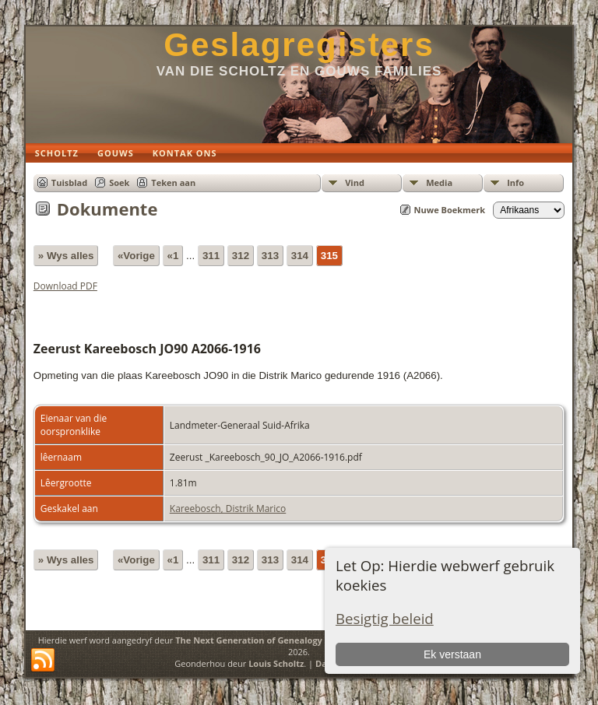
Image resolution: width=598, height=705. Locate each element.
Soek (119, 182)
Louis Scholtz (276, 663)
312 (240, 255)
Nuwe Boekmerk (450, 210)
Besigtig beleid (385, 618)
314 (299, 255)
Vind (354, 182)
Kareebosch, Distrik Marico (228, 508)
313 (270, 255)
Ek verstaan (452, 654)
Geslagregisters (299, 44)
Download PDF (65, 286)
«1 (173, 255)
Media (439, 182)
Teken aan (173, 182)
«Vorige (136, 255)
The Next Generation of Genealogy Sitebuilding (275, 640)
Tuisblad (69, 182)
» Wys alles (66, 255)
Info (515, 182)
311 (211, 255)
